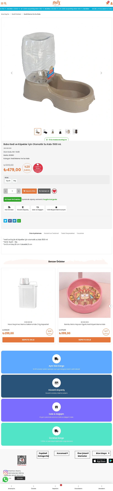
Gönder (20, 478)
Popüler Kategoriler (43, 454)
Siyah (8, 181)
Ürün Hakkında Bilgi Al (56, 140)
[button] (12, 73)
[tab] (35, 233)
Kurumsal (61, 453)
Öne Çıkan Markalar (82, 454)
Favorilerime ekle (54, 191)
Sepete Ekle (29, 191)
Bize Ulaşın (101, 453)
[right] (110, 306)
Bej (15, 181)
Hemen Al (44, 191)
